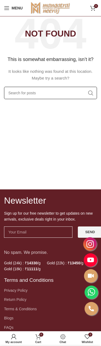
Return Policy (15, 299)
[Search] (50, 93)
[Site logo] (51, 8)
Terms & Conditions (20, 309)
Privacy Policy (15, 290)
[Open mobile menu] (13, 8)
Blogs (8, 318)
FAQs (8, 327)
